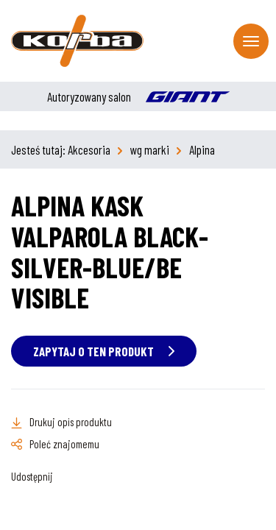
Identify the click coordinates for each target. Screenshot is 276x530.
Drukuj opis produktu (70, 421)
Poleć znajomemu (64, 444)
